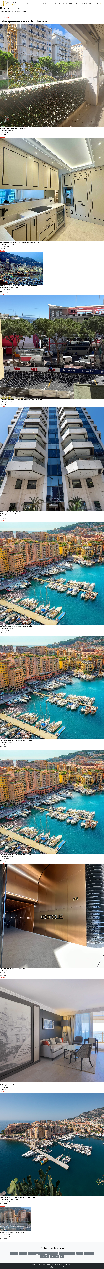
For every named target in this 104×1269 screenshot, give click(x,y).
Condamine (32, 1253)
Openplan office (85, 3)
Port (62, 1256)
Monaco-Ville (89, 1253)
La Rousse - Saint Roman (67, 1253)
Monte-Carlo (54, 1256)
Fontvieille (41, 1253)
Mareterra (14, 1253)
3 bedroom (53, 3)
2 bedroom (44, 3)
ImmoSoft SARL (41, 1264)
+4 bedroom (73, 3)
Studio (26, 3)
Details (2, 137)
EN (100, 3)
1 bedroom (34, 3)
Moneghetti (44, 1256)
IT (101, 3)
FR (97, 3)
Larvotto (79, 1253)
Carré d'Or (23, 1253)
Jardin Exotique (52, 1253)
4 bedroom (63, 3)
